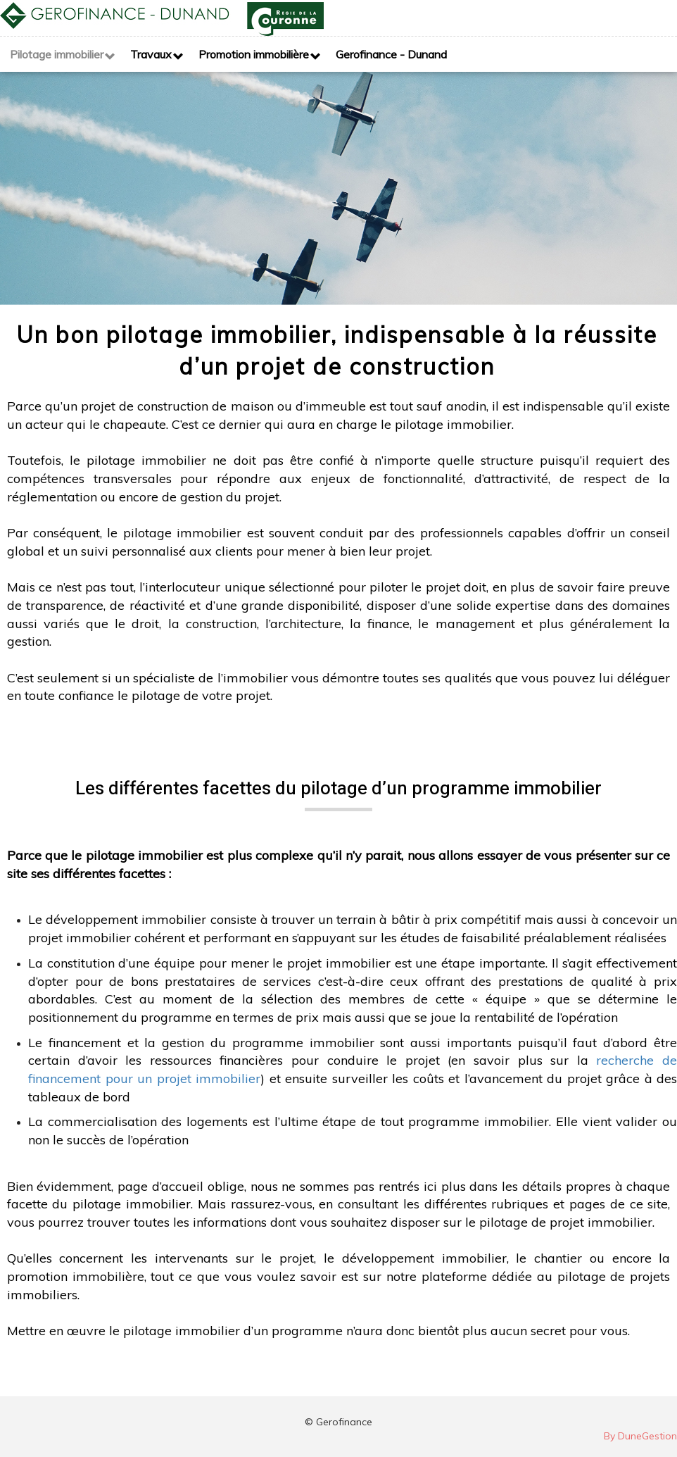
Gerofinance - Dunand (391, 54)
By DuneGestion (640, 1436)
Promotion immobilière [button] (253, 54)
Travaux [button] (151, 54)
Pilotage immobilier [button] (56, 54)
